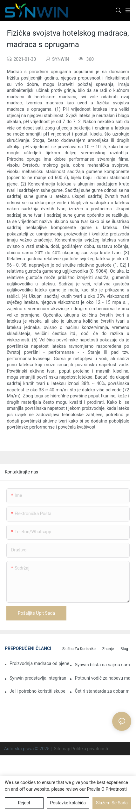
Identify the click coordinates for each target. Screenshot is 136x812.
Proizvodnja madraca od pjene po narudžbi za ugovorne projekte (40, 663)
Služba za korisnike (79, 649)
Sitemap (62, 748)
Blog (124, 649)
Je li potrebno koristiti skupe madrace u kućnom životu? (38, 691)
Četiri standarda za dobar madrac (103, 691)
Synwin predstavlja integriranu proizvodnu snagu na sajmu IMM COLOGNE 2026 (38, 678)
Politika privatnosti (89, 748)
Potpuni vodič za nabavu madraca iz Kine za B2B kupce (103, 678)
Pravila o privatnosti (107, 789)
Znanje (108, 649)
